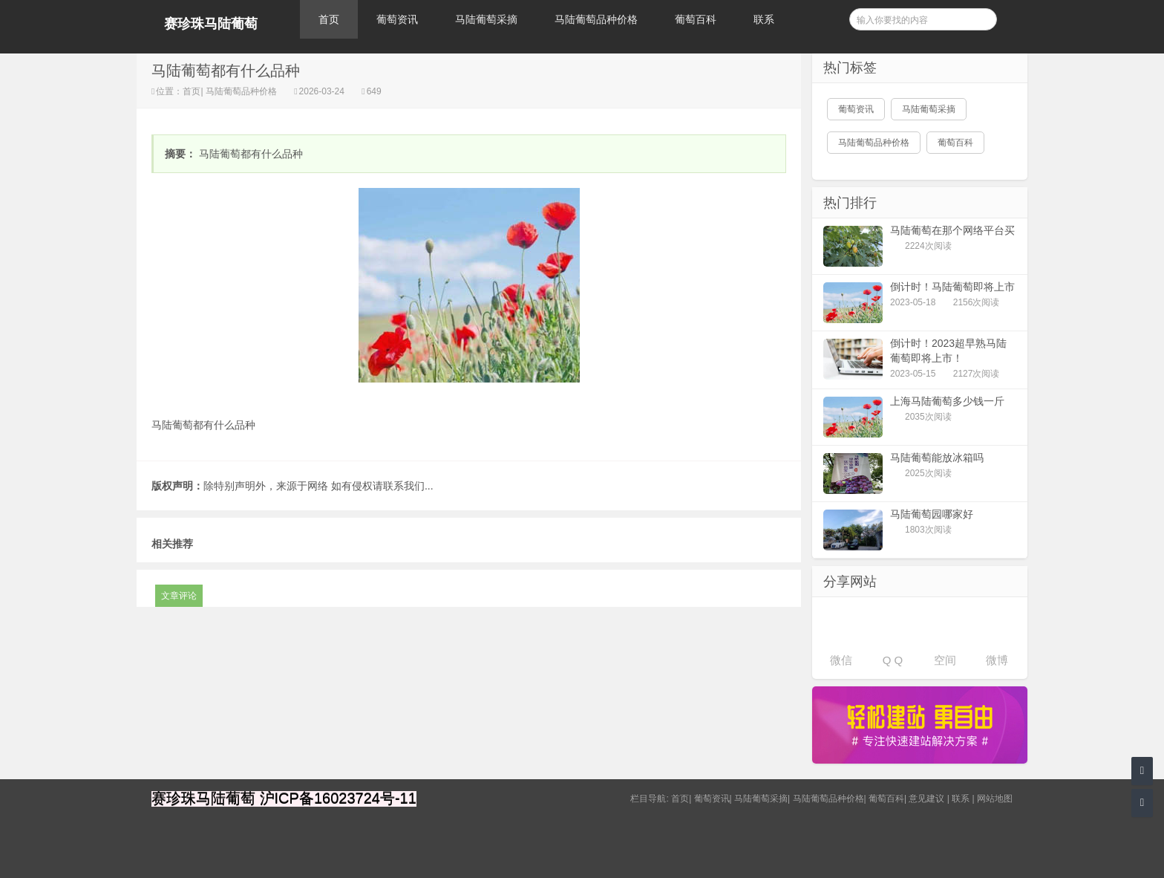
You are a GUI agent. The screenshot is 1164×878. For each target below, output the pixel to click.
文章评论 (179, 596)
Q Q (893, 660)
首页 (328, 19)
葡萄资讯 (397, 19)
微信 (841, 660)
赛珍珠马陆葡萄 (211, 23)
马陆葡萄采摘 (486, 19)
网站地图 (995, 798)
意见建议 (926, 798)
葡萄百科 (695, 19)
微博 (997, 660)
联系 (763, 19)
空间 (945, 660)
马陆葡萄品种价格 (596, 19)
